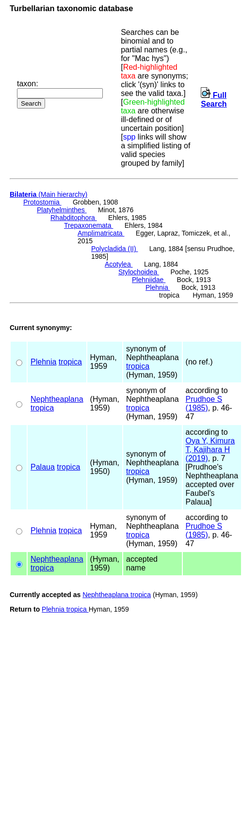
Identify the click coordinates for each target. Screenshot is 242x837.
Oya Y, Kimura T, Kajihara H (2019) (210, 449)
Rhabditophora (73, 217)
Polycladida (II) (114, 249)
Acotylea (119, 264)
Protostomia (42, 202)
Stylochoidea (138, 272)
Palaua (43, 467)
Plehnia (157, 287)
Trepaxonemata (88, 225)
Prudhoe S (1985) (204, 403)
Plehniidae (148, 280)
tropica (70, 362)
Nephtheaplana (57, 399)
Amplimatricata (101, 233)
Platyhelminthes (62, 210)
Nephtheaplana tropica (116, 595)
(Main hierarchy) (48, 194)
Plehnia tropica (65, 609)
